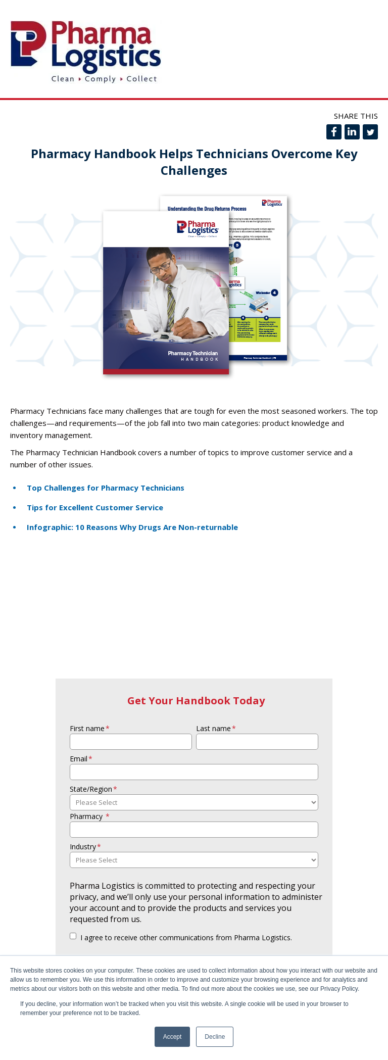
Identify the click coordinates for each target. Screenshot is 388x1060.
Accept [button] (172, 1036)
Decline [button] (215, 1036)
